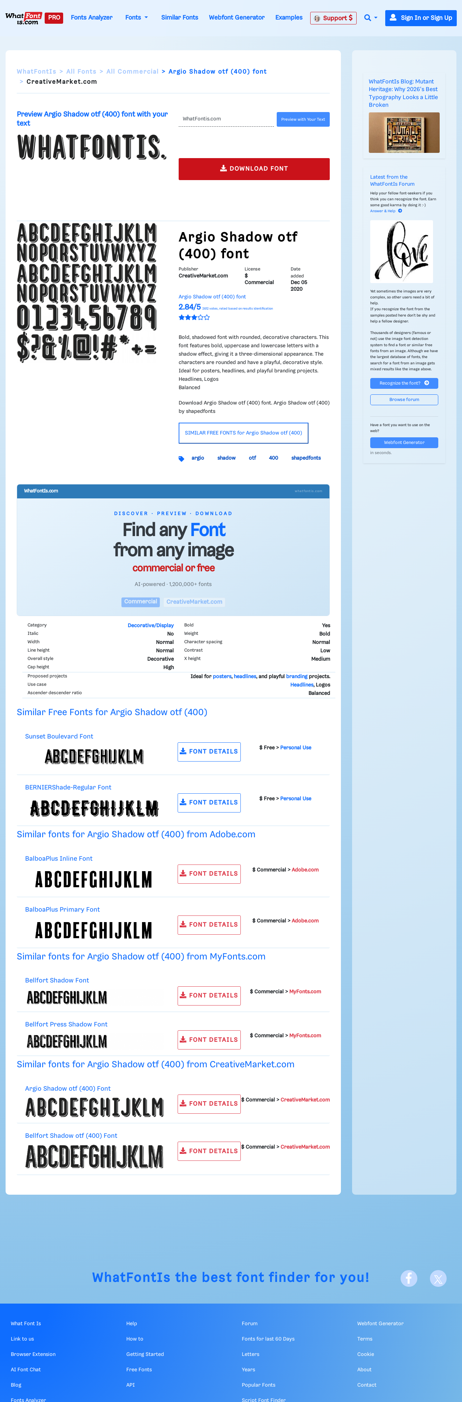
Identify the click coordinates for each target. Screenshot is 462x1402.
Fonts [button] (134, 18)
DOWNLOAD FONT (254, 168)
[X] (438, 1278)
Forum (250, 1324)
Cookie (365, 1354)
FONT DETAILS (209, 751)
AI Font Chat (26, 1370)
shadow (226, 458)
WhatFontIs (37, 72)
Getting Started (145, 1354)
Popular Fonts (258, 1385)
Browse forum (404, 400)
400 (273, 458)
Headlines (301, 685)
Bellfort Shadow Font (57, 980)
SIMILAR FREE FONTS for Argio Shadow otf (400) (243, 433)
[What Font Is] (24, 18)
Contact (367, 1385)
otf (252, 458)
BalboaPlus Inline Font (58, 858)
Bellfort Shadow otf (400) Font (71, 1136)
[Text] (226, 119)
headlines (245, 677)
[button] (371, 18)
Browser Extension (33, 1354)
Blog (16, 1385)
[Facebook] (409, 1278)
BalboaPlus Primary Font (62, 909)
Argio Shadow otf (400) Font (68, 1088)
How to (134, 1339)
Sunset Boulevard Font (59, 736)
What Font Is (26, 1324)
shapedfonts (306, 458)
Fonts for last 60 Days (268, 1339)
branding (296, 677)
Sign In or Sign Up (421, 18)
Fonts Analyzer (91, 18)
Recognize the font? (404, 383)
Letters (250, 1354)
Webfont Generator (236, 18)
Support (333, 18)
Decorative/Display (151, 626)
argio (198, 458)
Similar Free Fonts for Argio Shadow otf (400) (112, 712)
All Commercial (132, 72)
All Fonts (81, 72)
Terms (364, 1339)
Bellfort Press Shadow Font (66, 1024)
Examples (289, 18)
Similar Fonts (179, 18)
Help (131, 1324)
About (364, 1370)
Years (248, 1370)
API (130, 1385)
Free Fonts (139, 1370)
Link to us (22, 1339)
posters (222, 677)
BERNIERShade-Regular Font (68, 787)
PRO (54, 18)
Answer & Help (386, 211)
